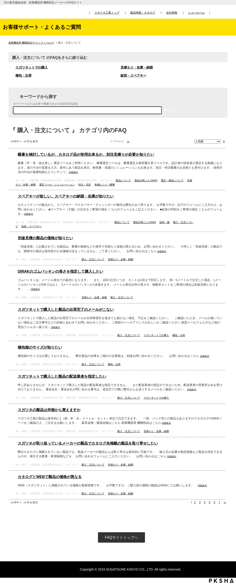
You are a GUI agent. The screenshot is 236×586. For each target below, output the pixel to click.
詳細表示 (73, 172)
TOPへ (228, 539)
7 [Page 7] (219, 502)
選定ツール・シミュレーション (57, 184)
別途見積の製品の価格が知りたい (45, 238)
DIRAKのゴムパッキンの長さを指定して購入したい (60, 271)
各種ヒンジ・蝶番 (104, 184)
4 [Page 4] (204, 502)
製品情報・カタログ (142, 12)
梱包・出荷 (23, 75)
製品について (123, 180)
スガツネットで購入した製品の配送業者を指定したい (62, 376)
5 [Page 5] (209, 502)
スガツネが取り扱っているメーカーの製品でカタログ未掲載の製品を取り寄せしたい (88, 443)
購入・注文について (93, 259)
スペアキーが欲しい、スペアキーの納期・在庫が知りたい (66, 196)
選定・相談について (172, 180)
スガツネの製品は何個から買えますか (49, 410)
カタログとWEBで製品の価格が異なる (50, 477)
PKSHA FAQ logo (221, 581)
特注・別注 (84, 184)
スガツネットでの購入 (31, 67)
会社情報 (171, 12)
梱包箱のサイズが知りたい (40, 347)
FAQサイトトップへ (121, 537)
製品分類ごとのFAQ (146, 180)
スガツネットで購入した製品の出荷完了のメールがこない (66, 309)
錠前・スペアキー (133, 75)
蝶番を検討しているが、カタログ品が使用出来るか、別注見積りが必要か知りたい (86, 154)
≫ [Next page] (225, 502)
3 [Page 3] (200, 502)
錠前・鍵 (164, 222)
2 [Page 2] (195, 502)
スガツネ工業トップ (106, 12)
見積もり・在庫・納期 (137, 67)
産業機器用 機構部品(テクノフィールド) (31, 42)
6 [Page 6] (214, 502)
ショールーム (196, 12)
